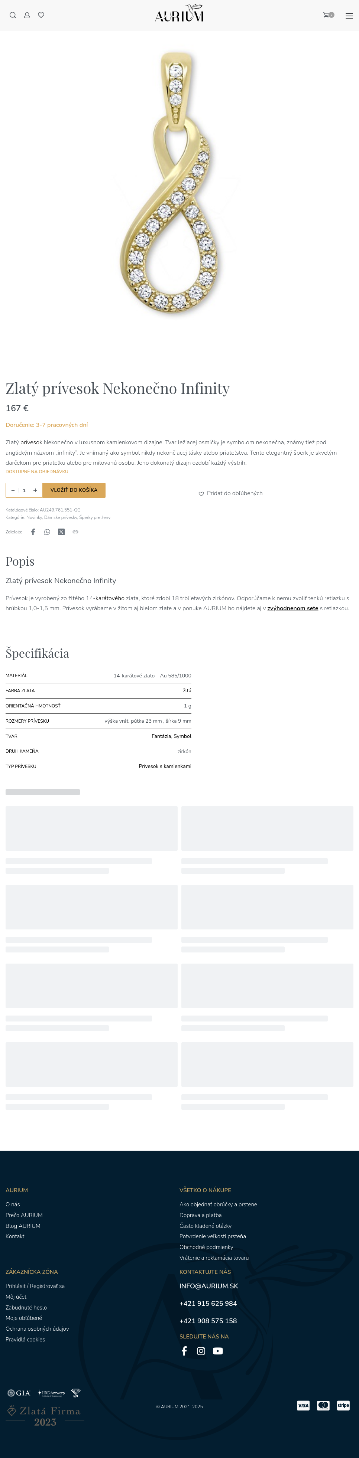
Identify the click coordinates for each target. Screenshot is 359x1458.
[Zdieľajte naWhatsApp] (47, 532)
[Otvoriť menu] (349, 16)
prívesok (31, 442)
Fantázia (161, 736)
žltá (187, 690)
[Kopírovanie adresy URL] (75, 532)
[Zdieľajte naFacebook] (33, 532)
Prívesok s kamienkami (165, 766)
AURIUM (169, 1407)
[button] (202, 493)
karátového (111, 598)
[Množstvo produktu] (24, 490)
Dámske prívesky (60, 517)
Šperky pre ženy (94, 517)
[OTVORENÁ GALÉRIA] (179, 186)
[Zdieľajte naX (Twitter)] (61, 532)
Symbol (182, 736)
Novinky (34, 517)
